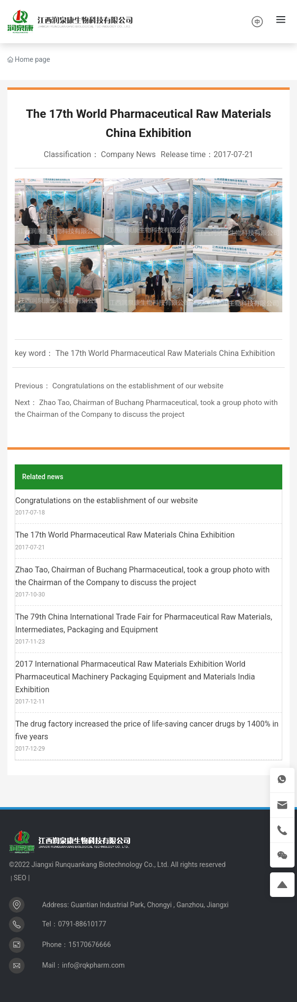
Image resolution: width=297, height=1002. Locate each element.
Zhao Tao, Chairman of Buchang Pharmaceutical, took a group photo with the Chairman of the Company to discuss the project (142, 576)
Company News (128, 154)
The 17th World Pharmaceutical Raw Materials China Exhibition (125, 535)
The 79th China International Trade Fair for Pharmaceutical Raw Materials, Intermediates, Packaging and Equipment (143, 623)
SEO (20, 878)
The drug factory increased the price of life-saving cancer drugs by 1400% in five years (146, 730)
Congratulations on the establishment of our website (137, 385)
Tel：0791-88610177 (74, 924)
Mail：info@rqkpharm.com (83, 965)
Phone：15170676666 (76, 944)
